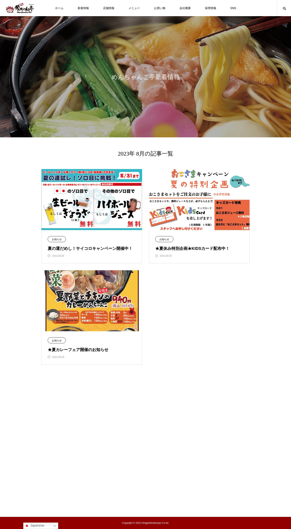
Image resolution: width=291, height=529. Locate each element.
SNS (233, 8)
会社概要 (185, 8)
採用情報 (210, 8)
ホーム (59, 8)
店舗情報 (108, 8)
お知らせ (57, 239)
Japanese (34, 525)
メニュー (134, 8)
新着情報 (83, 8)
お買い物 (159, 8)
